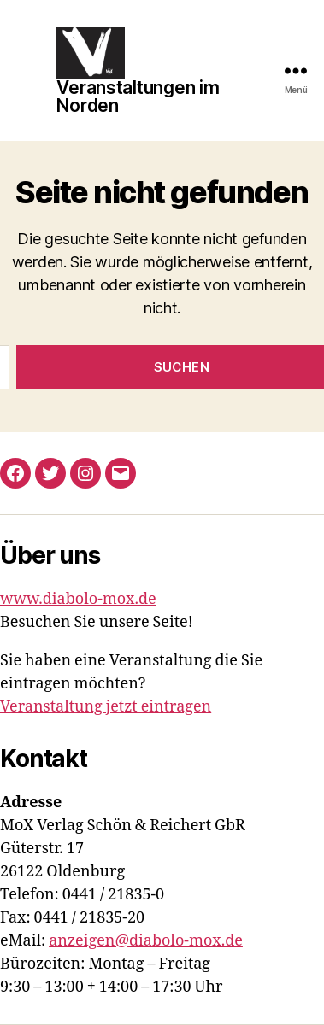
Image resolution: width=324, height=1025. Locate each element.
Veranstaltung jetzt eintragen (105, 707)
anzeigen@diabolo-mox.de (146, 941)
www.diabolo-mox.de (78, 599)
